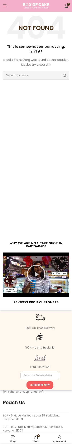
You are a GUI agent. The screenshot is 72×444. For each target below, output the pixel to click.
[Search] (36, 75)
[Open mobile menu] (5, 6)
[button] (33, 292)
